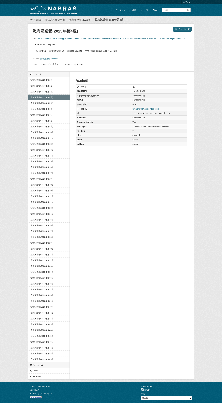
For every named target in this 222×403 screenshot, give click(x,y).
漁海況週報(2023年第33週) (42, 266)
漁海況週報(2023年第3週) (41, 91)
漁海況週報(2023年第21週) (42, 196)
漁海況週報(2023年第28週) (42, 237)
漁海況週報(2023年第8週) (41, 121)
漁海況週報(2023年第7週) (41, 115)
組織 (134, 10)
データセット (121, 10)
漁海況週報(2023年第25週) (42, 219)
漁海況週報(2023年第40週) (42, 307)
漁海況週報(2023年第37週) (42, 289)
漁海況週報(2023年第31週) (42, 254)
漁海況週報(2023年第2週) (41, 86)
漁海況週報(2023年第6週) (41, 109)
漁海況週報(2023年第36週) (42, 283)
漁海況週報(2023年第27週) (42, 231)
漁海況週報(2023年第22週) (42, 202)
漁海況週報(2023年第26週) (42, 225)
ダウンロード (182, 29)
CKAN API (35, 390)
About (155, 10)
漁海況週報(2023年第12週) (42, 144)
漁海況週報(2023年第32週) (42, 260)
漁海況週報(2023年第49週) (42, 359)
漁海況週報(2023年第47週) (42, 348)
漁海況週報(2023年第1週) (41, 80)
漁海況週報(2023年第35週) (42, 278)
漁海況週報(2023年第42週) (42, 318)
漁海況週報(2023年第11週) (42, 138)
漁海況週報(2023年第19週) (42, 185)
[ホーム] (31, 19)
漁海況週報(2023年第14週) (42, 155)
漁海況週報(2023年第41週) (42, 313)
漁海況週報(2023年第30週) (42, 249)
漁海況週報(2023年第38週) (42, 295)
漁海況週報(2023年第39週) (42, 301)
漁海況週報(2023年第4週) (109, 19)
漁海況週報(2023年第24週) (42, 214)
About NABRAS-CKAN (40, 386)
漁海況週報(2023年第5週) (41, 103)
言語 (143, 394)
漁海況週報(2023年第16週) (42, 167)
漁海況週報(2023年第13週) (42, 150)
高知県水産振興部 (55, 19)
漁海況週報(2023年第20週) (42, 190)
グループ (144, 10)
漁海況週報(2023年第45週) (42, 336)
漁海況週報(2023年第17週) (42, 173)
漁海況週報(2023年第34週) (42, 272)
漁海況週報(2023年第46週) (42, 342)
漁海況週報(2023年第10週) (42, 132)
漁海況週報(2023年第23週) (42, 208)
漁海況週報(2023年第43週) (42, 324)
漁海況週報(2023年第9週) (41, 126)
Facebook (35, 376)
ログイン (186, 2)
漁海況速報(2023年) (80, 19)
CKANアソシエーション (41, 393)
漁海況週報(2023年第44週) (42, 330)
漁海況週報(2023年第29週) (42, 243)
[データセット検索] (176, 10)
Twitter (34, 370)
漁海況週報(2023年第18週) (42, 179)
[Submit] (188, 10)
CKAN (145, 389)
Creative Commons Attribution (146, 109)
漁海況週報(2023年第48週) (42, 353)
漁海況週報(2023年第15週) (42, 161)
